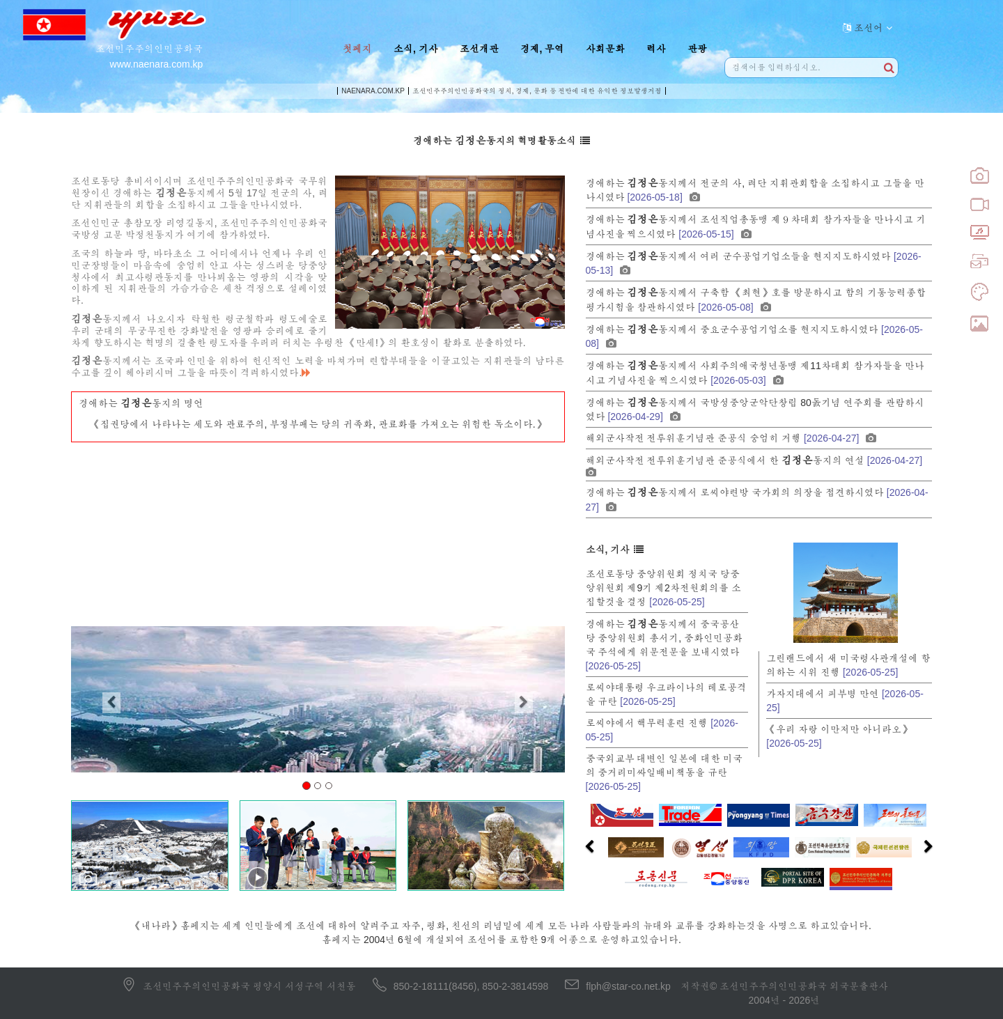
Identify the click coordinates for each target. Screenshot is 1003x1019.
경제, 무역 (542, 48)
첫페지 (357, 48)
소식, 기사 (416, 48)
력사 (656, 48)
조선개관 (479, 48)
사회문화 (605, 48)
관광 (697, 48)
